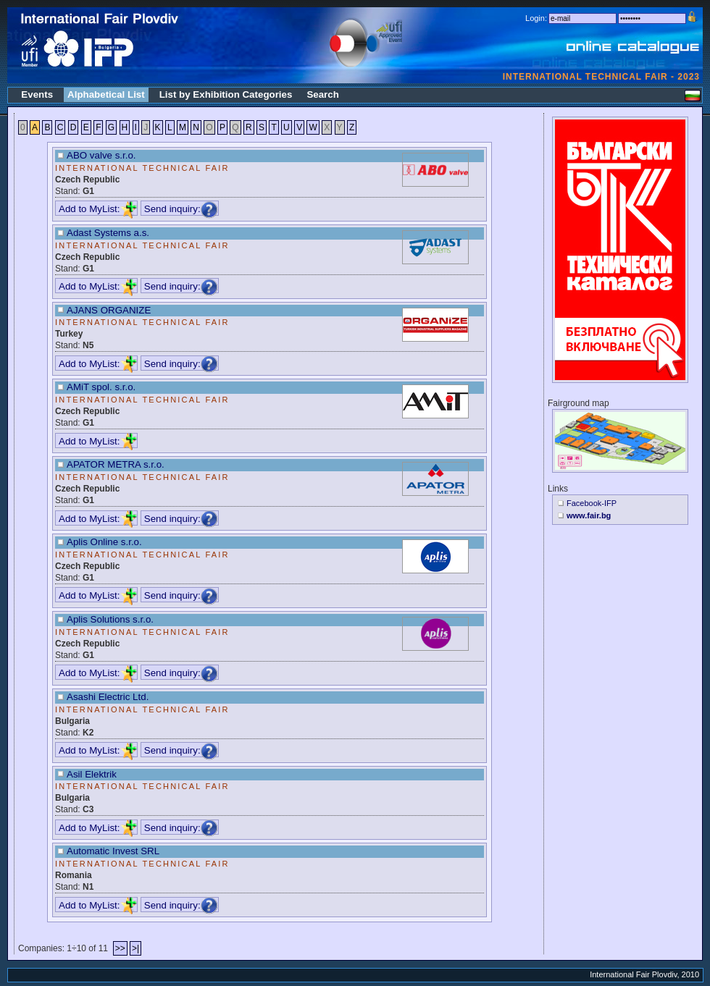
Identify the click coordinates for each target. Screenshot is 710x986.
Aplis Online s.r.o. (104, 541)
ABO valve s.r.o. (101, 155)
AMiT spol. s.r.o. (101, 387)
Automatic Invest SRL (113, 851)
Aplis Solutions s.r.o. (110, 619)
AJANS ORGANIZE (109, 310)
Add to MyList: (98, 208)
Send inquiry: (181, 208)
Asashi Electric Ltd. (108, 696)
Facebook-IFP (592, 503)
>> (120, 948)
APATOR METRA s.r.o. (115, 464)
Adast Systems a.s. (108, 232)
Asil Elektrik (92, 774)
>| (135, 948)
